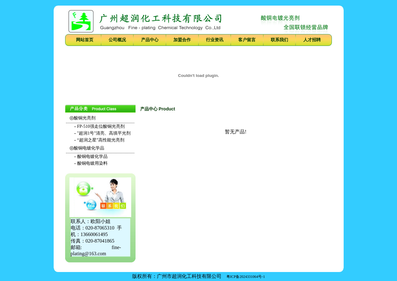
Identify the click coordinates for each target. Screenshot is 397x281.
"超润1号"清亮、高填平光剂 (104, 133)
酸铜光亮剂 (85, 118)
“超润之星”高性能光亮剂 (100, 140)
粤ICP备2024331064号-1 (245, 276)
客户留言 (247, 40)
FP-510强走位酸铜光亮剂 (101, 126)
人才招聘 (312, 40)
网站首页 (84, 40)
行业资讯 (214, 40)
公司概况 (117, 40)
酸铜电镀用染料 (92, 163)
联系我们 (279, 40)
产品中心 (149, 40)
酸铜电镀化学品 (89, 148)
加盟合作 (182, 40)
